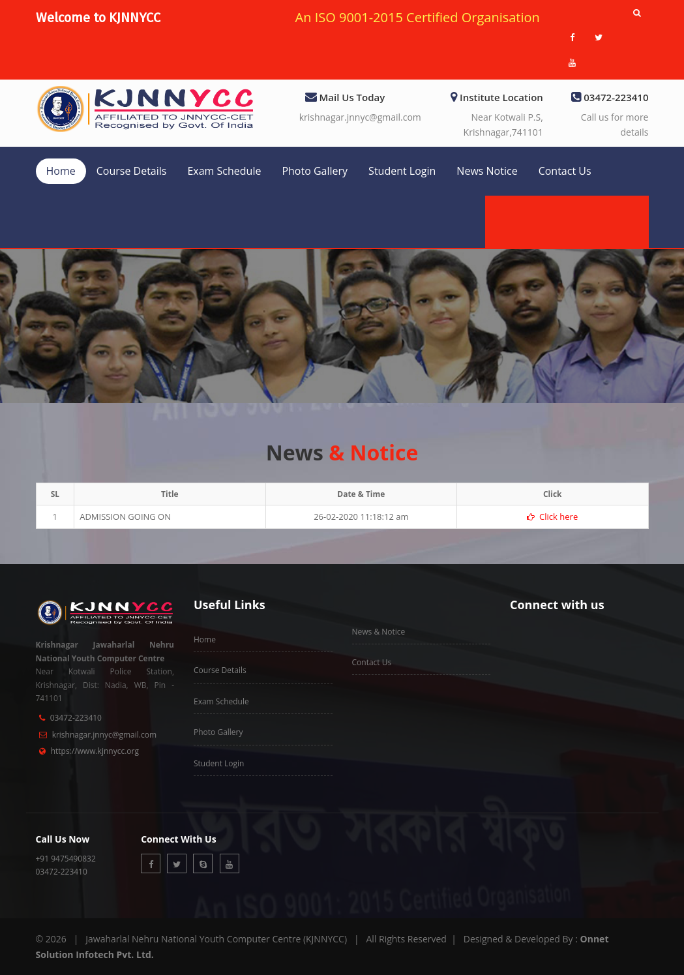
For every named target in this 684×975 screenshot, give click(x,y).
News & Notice (379, 631)
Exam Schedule (224, 171)
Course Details (132, 171)
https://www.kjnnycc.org (95, 751)
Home (61, 171)
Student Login (402, 171)
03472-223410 (76, 717)
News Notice (486, 171)
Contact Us (565, 171)
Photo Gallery (315, 171)
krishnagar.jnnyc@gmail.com (360, 117)
